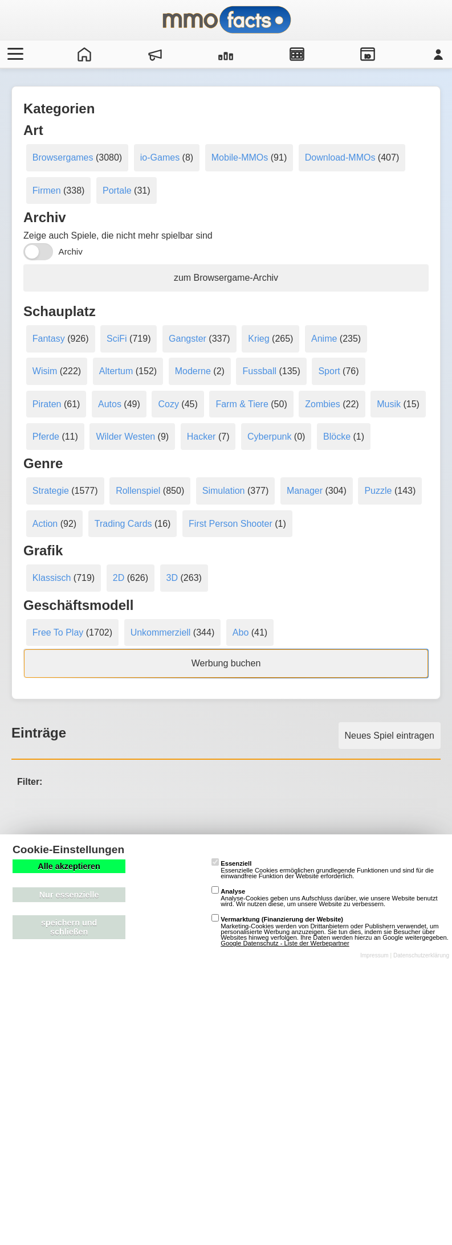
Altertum (116, 371)
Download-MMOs (340, 157)
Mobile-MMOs (239, 157)
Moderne (193, 371)
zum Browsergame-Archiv (226, 277)
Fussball (259, 371)
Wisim (45, 371)
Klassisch (51, 578)
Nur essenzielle (69, 894)
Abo (241, 632)
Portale (117, 190)
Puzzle (378, 490)
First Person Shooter (230, 524)
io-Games (160, 157)
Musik (389, 404)
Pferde (45, 436)
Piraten (47, 404)
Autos (109, 404)
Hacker (201, 436)
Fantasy (48, 338)
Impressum (374, 955)
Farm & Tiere (241, 404)
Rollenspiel (138, 490)
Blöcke (337, 436)
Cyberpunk (269, 436)
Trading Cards (123, 524)
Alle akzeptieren (69, 866)
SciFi (117, 338)
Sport (329, 371)
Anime (324, 338)
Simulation (223, 490)
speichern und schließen (69, 927)
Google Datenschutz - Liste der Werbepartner (285, 943)
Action (45, 524)
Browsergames (62, 157)
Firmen (46, 190)
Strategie (50, 490)
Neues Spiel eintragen (389, 735)
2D (118, 578)
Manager (305, 490)
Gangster (187, 338)
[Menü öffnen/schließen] (13, 54)
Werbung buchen (226, 663)
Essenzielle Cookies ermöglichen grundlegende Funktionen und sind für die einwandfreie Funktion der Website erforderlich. (322, 869)
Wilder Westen (125, 436)
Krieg (258, 338)
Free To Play (58, 632)
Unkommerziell (161, 632)
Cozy (168, 404)
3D (172, 578)
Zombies (322, 404)
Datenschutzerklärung (421, 955)
